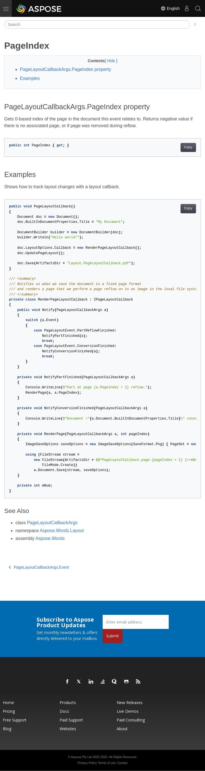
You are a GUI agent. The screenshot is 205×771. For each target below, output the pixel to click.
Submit (112, 635)
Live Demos (128, 711)
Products (68, 702)
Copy (188, 147)
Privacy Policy (87, 763)
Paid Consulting (131, 720)
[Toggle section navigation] (195, 24)
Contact (122, 763)
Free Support (14, 720)
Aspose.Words (50, 538)
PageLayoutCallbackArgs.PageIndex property (65, 69)
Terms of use (107, 763)
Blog (7, 728)
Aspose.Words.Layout (62, 530)
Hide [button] (111, 61)
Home (8, 702)
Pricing (9, 711)
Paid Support (71, 720)
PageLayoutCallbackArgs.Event (39, 567)
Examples (30, 78)
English (170, 8)
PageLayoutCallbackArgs (52, 522)
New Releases (130, 702)
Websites (68, 728)
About (122, 728)
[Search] (97, 24)
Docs (64, 711)
